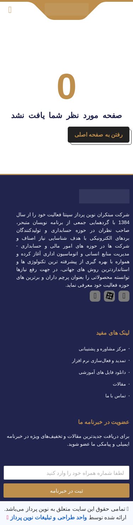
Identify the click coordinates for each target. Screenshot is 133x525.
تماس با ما (115, 395)
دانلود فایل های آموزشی (102, 372)
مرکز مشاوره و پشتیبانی (102, 348)
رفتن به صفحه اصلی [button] (98, 135)
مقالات (119, 384)
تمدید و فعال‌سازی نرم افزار (99, 360)
